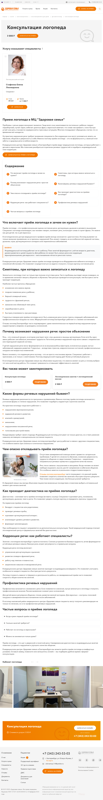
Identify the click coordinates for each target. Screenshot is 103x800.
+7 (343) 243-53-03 (85, 736)
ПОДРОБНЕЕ (40, 382)
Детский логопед (57, 16)
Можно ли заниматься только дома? (21, 636)
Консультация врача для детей (40, 16)
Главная (5, 16)
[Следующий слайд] (37, 662)
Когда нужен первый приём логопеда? (22, 616)
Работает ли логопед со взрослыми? (21, 630)
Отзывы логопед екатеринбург (52, 474)
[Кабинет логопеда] (51, 687)
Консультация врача (22, 16)
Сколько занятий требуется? (18, 623)
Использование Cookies (85, 770)
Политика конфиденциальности (88, 767)
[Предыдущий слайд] (32, 662)
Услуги (12, 16)
